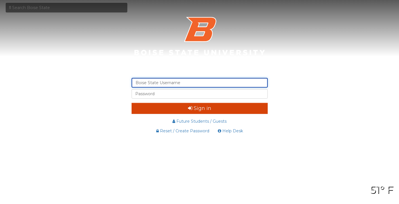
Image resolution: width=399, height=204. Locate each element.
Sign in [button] (199, 108)
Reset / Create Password (182, 130)
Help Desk (230, 130)
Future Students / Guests (199, 121)
